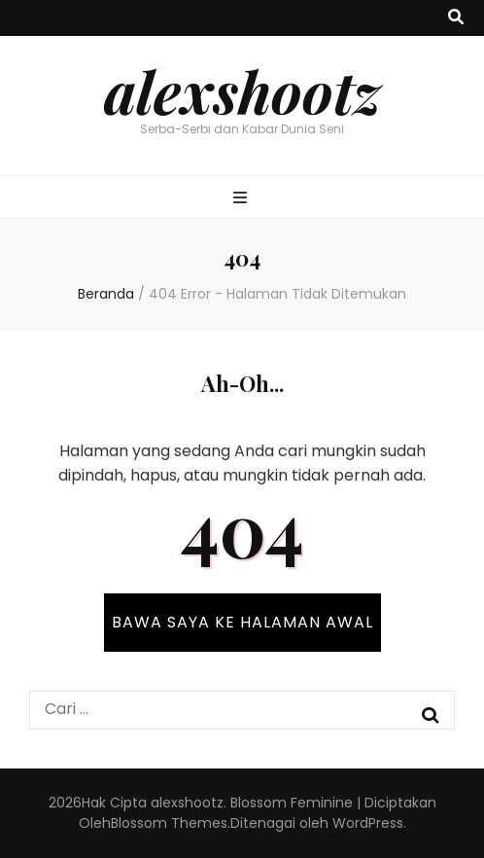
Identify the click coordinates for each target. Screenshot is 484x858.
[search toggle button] (456, 18)
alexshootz (242, 90)
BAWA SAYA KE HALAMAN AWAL (242, 622)
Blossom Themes (169, 823)
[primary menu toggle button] (242, 199)
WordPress (367, 823)
